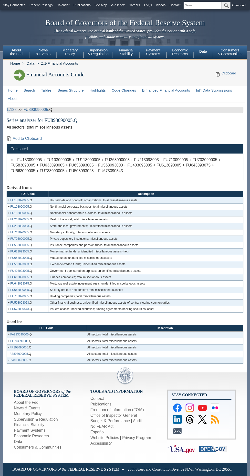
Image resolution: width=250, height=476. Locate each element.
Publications (82, 5)
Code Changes (124, 90)
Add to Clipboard (24, 138)
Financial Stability (126, 52)
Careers (134, 5)
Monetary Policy (70, 52)
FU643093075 (19, 283)
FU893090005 (35, 109)
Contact (174, 5)
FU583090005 (19, 245)
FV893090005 (19, 360)
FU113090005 (19, 213)
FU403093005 (19, 271)
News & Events (43, 52)
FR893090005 (19, 347)
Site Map (100, 5)
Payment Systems (153, 52)
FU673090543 (19, 309)
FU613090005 (19, 277)
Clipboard (228, 73)
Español (97, 432)
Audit (137, 421)
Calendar (63, 5)
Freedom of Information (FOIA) (117, 410)
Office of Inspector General (113, 415)
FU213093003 (19, 226)
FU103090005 (19, 206)
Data (203, 51)
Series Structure (70, 90)
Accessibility (101, 443)
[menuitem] (16, 53)
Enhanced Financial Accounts (166, 90)
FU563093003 (19, 264)
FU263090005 (19, 219)
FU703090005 (19, 238)
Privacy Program (136, 438)
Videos (161, 5)
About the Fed (16, 52)
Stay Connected (14, 5)
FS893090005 (19, 354)
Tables (46, 90)
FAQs (148, 5)
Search (29, 90)
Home (15, 63)
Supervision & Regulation (98, 52)
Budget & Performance (110, 421)
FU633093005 (19, 251)
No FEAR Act (101, 426)
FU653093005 (19, 258)
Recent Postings (41, 5)
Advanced (238, 5)
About (12, 98)
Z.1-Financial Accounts (59, 63)
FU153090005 (19, 200)
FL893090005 (19, 341)
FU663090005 (19, 290)
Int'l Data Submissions (214, 90)
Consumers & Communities (230, 52)
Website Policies (104, 438)
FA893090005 (19, 334)
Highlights (98, 90)
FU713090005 (19, 232)
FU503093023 (19, 302)
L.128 (12, 109)
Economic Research (180, 52)
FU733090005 (19, 296)
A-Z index (118, 5)
